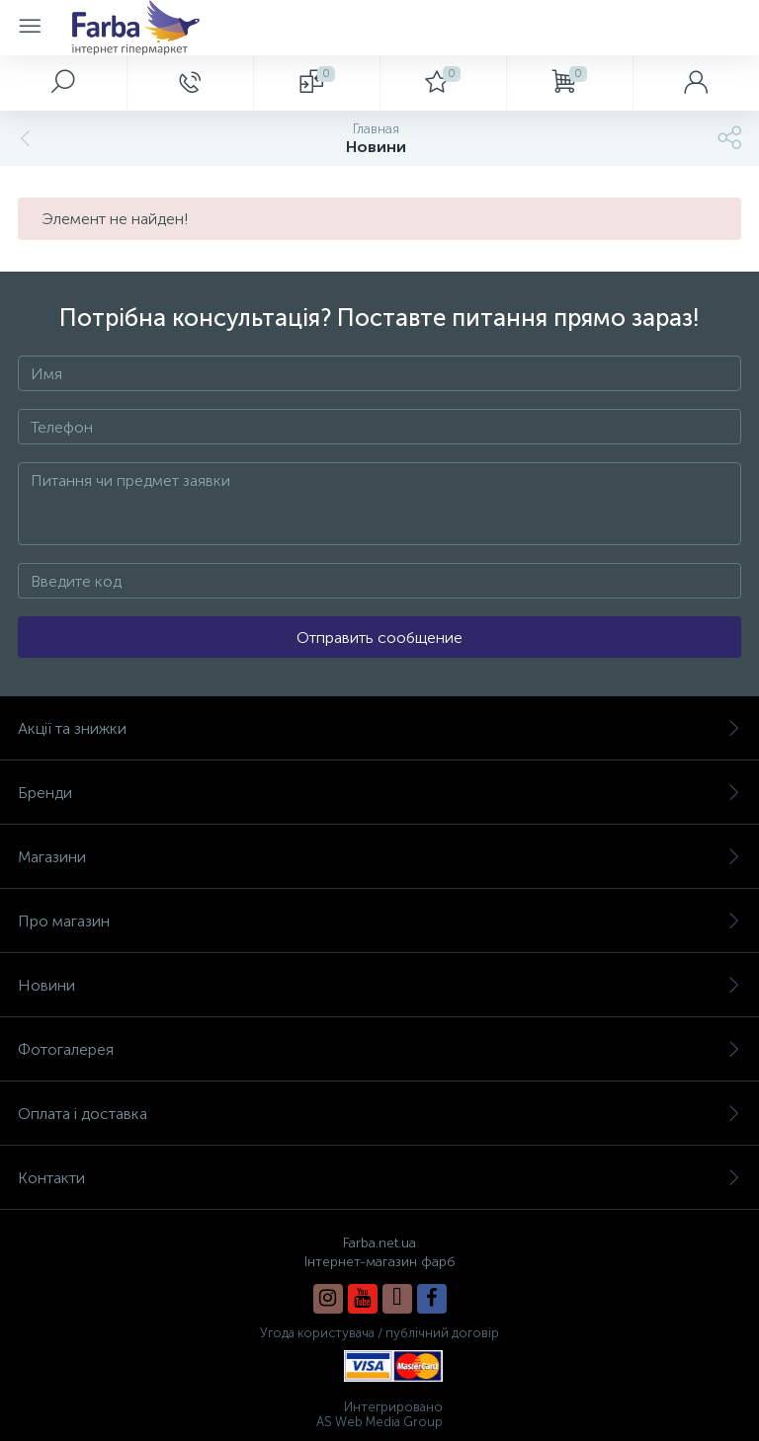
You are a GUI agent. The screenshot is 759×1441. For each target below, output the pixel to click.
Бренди (379, 792)
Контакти (379, 1177)
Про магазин (379, 921)
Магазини (379, 856)
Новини (379, 985)
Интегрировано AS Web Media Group (379, 1414)
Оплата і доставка (379, 1113)
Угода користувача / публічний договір (379, 1332)
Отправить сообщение (379, 637)
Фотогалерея (379, 1049)
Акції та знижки (379, 728)
